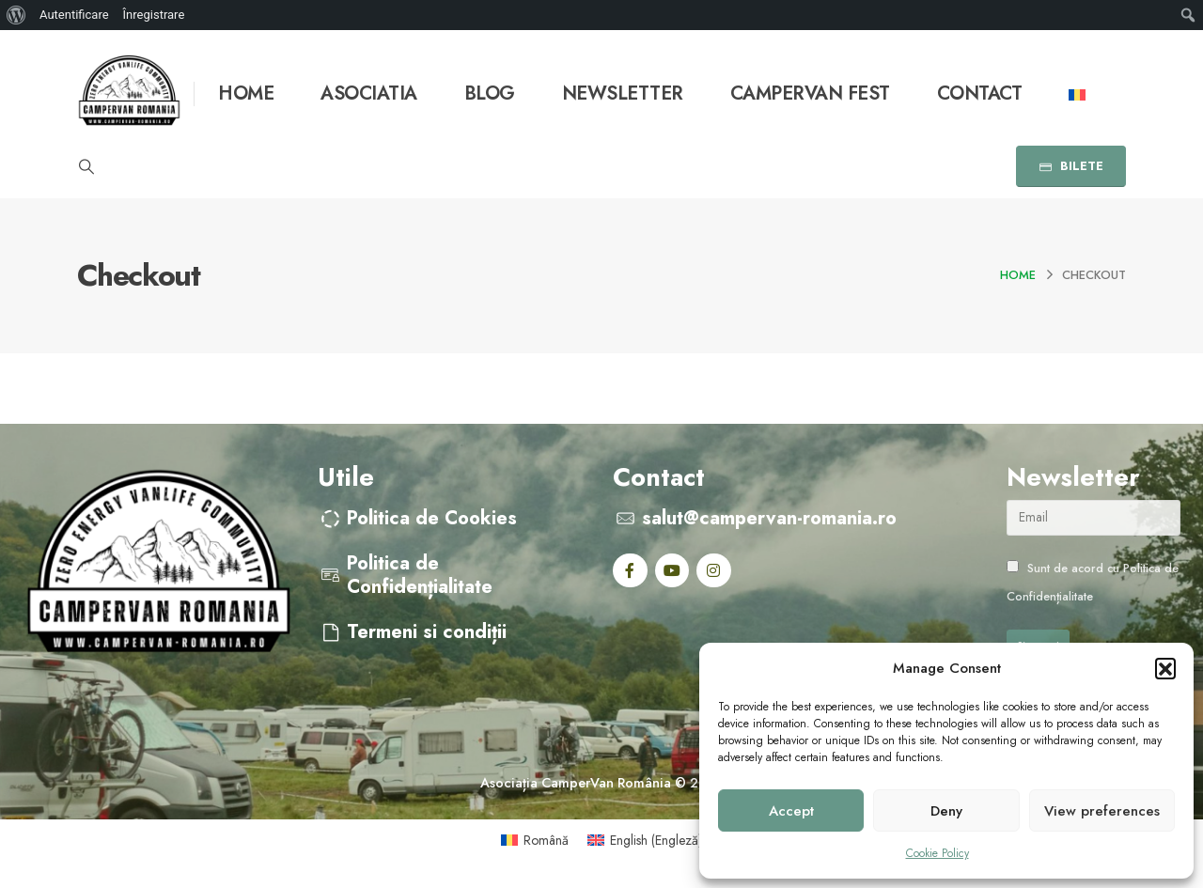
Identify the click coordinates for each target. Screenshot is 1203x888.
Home (245, 93)
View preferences (1102, 811)
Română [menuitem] (546, 840)
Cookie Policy (937, 853)
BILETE (1071, 166)
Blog (489, 93)
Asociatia (368, 93)
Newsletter (622, 93)
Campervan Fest (810, 93)
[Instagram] (713, 570)
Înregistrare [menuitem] (154, 15)
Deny (946, 811)
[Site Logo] (129, 93)
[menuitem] (16, 15)
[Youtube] (672, 570)
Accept (791, 811)
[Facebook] (630, 570)
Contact (980, 93)
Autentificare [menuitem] (74, 15)
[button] (1165, 668)
